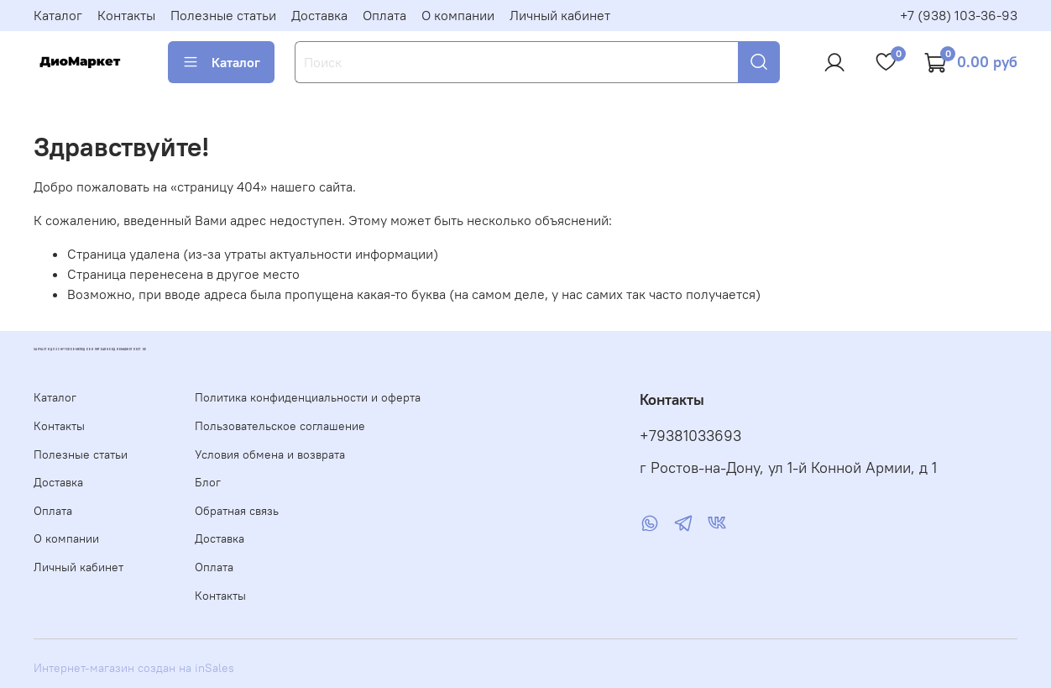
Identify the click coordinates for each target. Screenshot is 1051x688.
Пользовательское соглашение (280, 425)
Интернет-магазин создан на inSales (134, 667)
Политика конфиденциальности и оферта (308, 397)
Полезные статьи (223, 15)
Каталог (58, 15)
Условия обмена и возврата (270, 454)
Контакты (126, 15)
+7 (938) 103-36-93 (958, 15)
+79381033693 (690, 436)
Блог (208, 482)
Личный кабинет (560, 15)
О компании (457, 15)
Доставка (319, 15)
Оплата (384, 15)
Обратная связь (237, 510)
